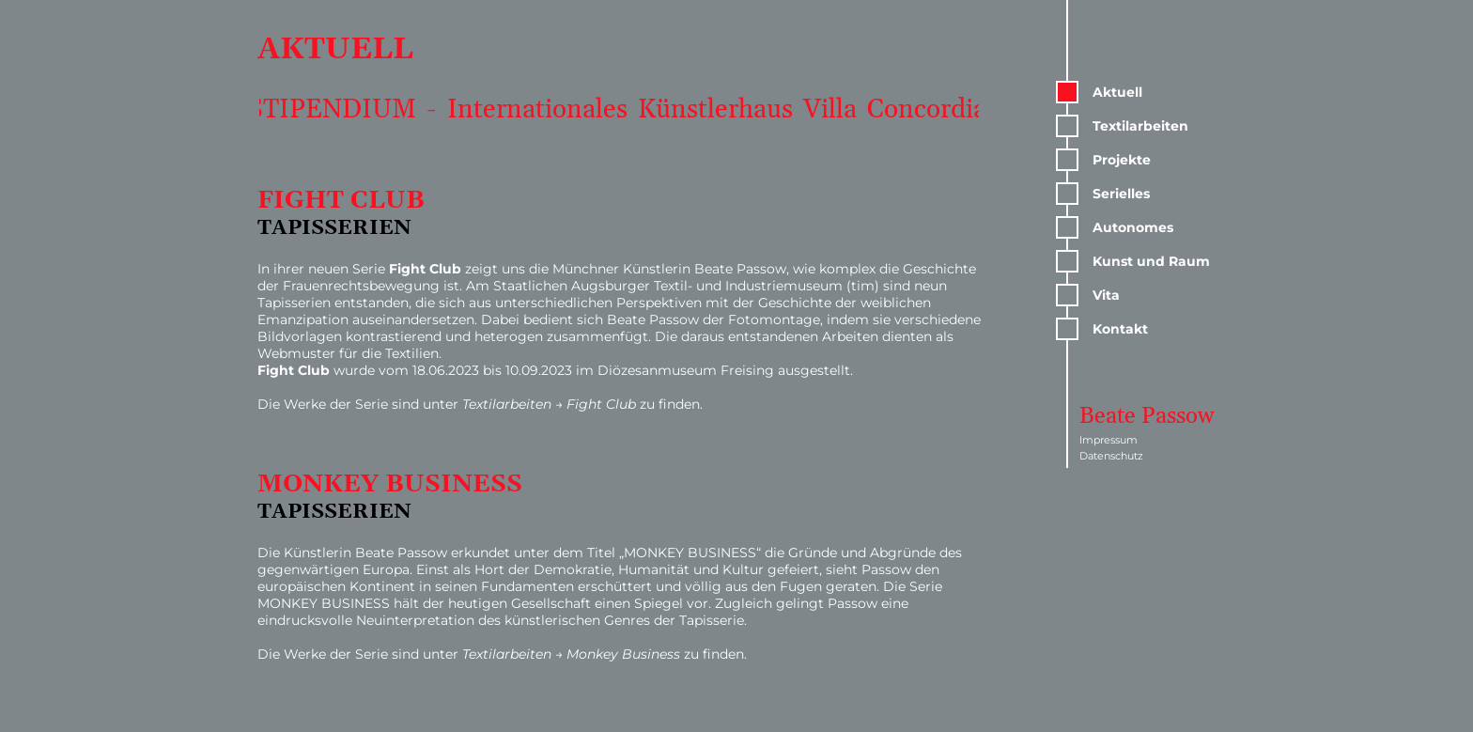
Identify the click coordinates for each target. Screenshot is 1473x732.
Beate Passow (1147, 416)
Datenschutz (1111, 455)
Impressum (1108, 439)
